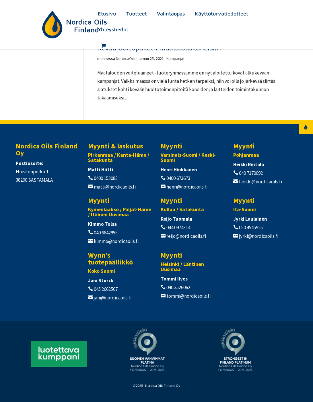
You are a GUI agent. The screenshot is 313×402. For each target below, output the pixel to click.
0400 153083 (105, 178)
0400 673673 (178, 178)
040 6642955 (105, 233)
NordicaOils (126, 58)
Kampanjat (175, 58)
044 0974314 (178, 227)
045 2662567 (105, 289)
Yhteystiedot (113, 30)
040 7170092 (250, 173)
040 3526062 (178, 287)
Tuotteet (136, 14)
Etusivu (107, 14)
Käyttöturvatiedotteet (221, 14)
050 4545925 (250, 227)
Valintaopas (171, 14)
